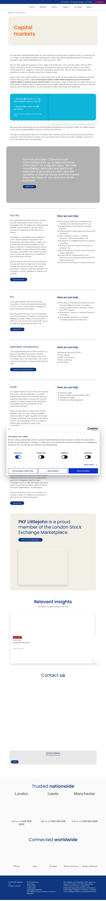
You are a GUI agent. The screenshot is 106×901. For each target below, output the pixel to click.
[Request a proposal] (71, 2)
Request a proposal (78, 2)
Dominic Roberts (53, 753)
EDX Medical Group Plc (21, 643)
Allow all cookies (83, 471)
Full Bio (15, 762)
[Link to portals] (86, 2)
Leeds (53, 793)
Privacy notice (31, 886)
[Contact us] (94, 2)
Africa (16, 866)
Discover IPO (17, 329)
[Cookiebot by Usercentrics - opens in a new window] (89, 428)
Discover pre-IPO (18, 279)
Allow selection (53, 471)
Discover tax (17, 503)
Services (11, 13)
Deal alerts (17, 637)
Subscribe (66, 2)
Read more (29, 186)
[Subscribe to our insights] (61, 2)
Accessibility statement (34, 890)
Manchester (84, 793)
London (21, 793)
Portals (89, 2)
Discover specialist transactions (23, 369)
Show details (89, 464)
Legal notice (31, 884)
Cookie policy (31, 888)
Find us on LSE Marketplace (30, 540)
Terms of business (33, 882)
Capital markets (18, 649)
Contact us (100, 2)
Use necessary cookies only (22, 471)
